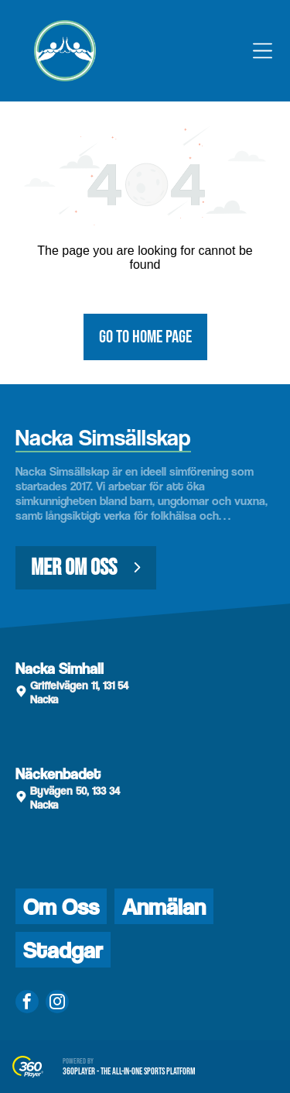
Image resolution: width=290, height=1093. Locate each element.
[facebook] (27, 1003)
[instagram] (57, 1003)
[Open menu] (262, 50)
